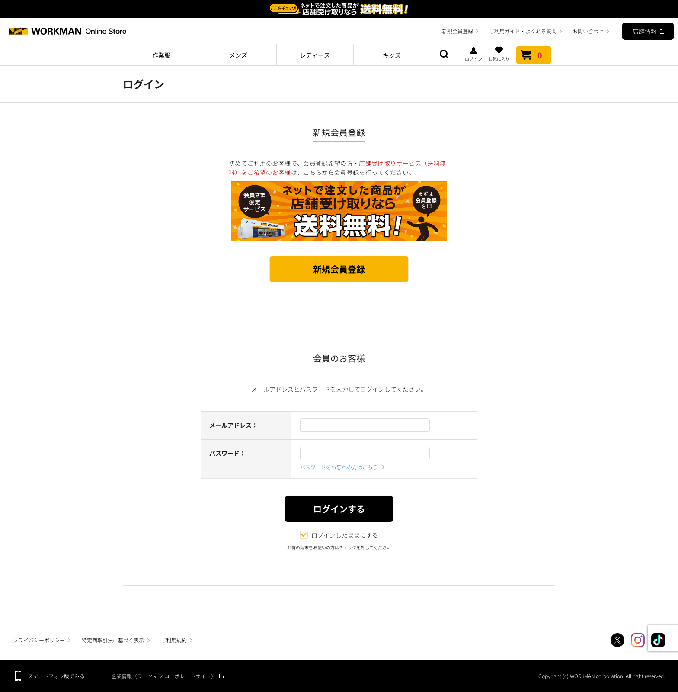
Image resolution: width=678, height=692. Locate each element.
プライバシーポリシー (39, 640)
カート (534, 55)
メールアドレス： (233, 425)
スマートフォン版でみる (56, 675)
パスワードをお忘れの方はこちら (339, 466)
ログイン (473, 53)
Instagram (638, 640)
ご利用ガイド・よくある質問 (522, 31)
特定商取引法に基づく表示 (113, 640)
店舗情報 (645, 31)
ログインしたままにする (339, 535)
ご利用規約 (174, 640)
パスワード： (227, 453)
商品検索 (444, 55)
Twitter (617, 640)
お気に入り (499, 53)
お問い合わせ (588, 31)
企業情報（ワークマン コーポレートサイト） (163, 675)
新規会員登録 (457, 31)
